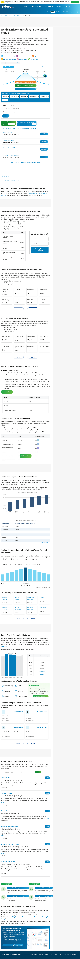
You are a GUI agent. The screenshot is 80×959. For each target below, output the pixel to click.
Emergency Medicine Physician (10, 844)
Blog (48, 12)
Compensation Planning (64, 12)
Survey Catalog (48, 7)
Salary (6, 15)
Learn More (6, 2)
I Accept (75, 2)
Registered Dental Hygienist (11, 155)
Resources (59, 7)
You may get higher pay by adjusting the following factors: (15, 93)
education (4, 195)
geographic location (41, 193)
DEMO (53, 12)
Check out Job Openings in (19, 128)
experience (32, 193)
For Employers (36, 7)
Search (6, 116)
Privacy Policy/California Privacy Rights (39, 954)
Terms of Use (54, 954)
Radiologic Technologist (8, 862)
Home (2, 15)
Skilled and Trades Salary (14, 15)
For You (26, 7)
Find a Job (68, 7)
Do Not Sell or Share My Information (68, 954)
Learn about (13, 945)
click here (4, 646)
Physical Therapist (8, 140)
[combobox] (25, 108)
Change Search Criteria (8, 105)
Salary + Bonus (9, 63)
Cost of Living (5, 176)
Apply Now (43, 133)
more (46, 785)
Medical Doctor (7, 132)
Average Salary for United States (10, 180)
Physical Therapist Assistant (11, 148)
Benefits (17, 63)
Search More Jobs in (25, 162)
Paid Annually (8, 67)
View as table (45, 67)
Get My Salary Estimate (39, 250)
